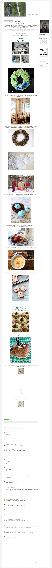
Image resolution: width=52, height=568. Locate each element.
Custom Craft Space (7, 65)
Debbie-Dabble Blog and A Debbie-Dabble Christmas (13, 481)
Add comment (6, 542)
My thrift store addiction (9, 509)
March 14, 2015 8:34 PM (15, 509)
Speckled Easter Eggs (7, 225)
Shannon (7, 536)
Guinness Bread (7, 365)
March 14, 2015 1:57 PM (14, 467)
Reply (6, 436)
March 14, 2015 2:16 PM (23, 481)
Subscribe (43, 54)
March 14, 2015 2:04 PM (12, 474)
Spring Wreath (7, 95)
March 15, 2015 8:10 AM (10, 525)
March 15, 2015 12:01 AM (14, 514)
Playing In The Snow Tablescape (8, 194)
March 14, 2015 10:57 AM (12, 438)
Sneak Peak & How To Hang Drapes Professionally (12, 126)
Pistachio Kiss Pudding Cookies (9, 334)
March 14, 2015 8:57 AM (12, 427)
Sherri (6, 454)
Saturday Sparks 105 (26, 35)
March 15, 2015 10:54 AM (11, 536)
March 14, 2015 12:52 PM (11, 454)
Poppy (7, 459)
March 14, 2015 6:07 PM (16, 504)
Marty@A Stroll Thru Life (9, 531)
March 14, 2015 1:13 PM (11, 459)
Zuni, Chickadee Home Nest (9, 504)
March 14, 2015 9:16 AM (12, 432)
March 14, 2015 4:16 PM (16, 494)
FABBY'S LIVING (8, 467)
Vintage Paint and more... (9, 494)
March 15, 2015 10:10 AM (16, 531)
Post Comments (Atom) (10, 564)
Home (18, 17)
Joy (6, 525)
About (21, 17)
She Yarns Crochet (8, 514)
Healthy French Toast (7, 247)
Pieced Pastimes (9, 422)
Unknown (7, 427)
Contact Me (25, 17)
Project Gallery (31, 17)
